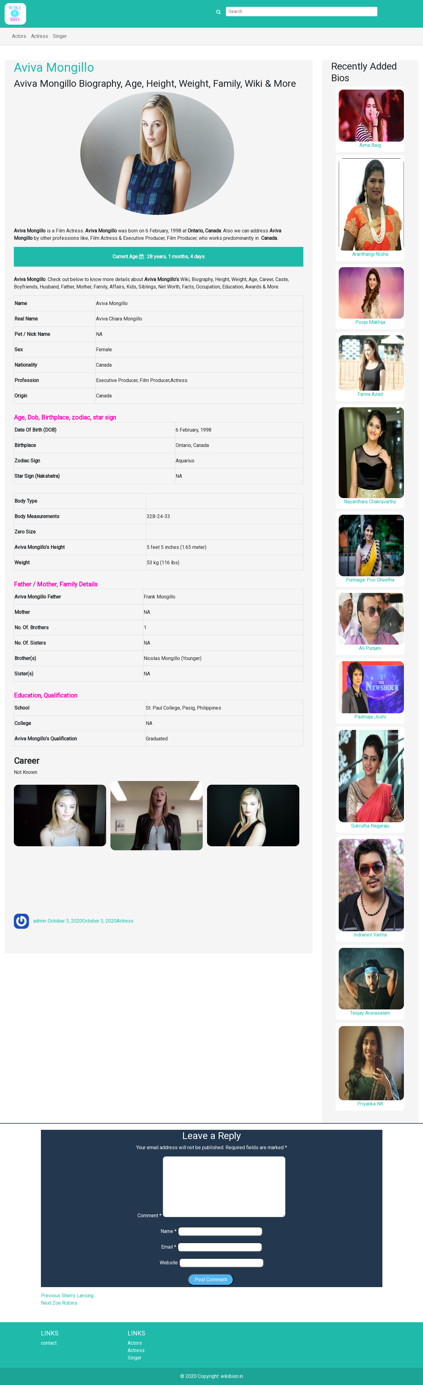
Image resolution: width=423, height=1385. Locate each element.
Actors (19, 36)
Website (169, 1263)
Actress (39, 36)
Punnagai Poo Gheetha (370, 580)
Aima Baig (370, 145)
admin (39, 921)
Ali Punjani (370, 648)
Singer (60, 36)
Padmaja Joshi (370, 717)
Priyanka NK (370, 1104)
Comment (150, 1215)
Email (168, 1247)
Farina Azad (370, 394)
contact (49, 1343)
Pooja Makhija (370, 322)
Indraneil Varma (370, 935)
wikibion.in (232, 1376)
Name (169, 1231)
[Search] (301, 11)
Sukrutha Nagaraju (370, 826)
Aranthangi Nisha (370, 254)
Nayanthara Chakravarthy (370, 502)
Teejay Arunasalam (370, 1013)
